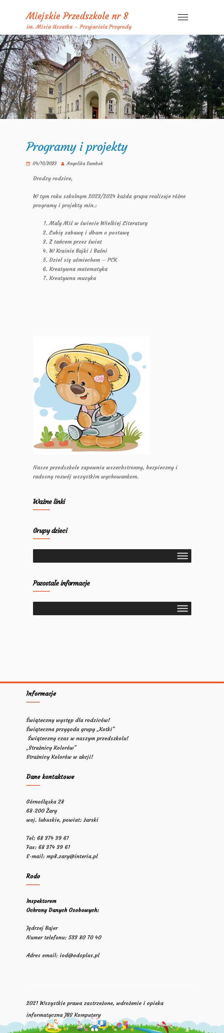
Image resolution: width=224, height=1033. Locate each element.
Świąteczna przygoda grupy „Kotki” (70, 729)
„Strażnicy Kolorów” (51, 747)
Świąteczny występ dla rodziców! (68, 720)
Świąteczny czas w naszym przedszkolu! (77, 738)
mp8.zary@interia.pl (72, 856)
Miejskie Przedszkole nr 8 (77, 16)
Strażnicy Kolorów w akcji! (60, 756)
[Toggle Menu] (182, 556)
